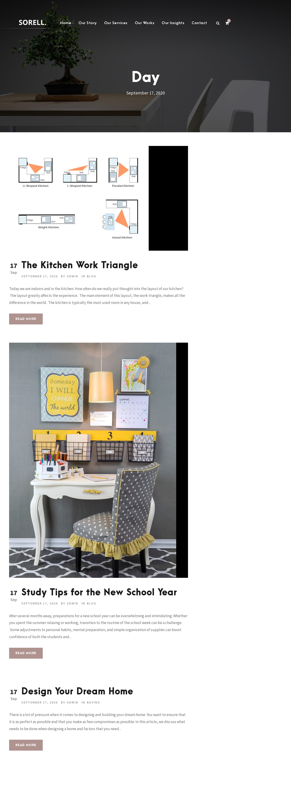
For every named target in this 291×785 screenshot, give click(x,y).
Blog (91, 276)
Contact (199, 23)
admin (72, 276)
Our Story (87, 23)
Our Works (145, 23)
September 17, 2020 (39, 276)
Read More (25, 319)
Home (65, 23)
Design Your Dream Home (77, 692)
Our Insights (173, 23)
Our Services (116, 23)
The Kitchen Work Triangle (79, 265)
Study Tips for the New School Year (99, 593)
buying (93, 702)
